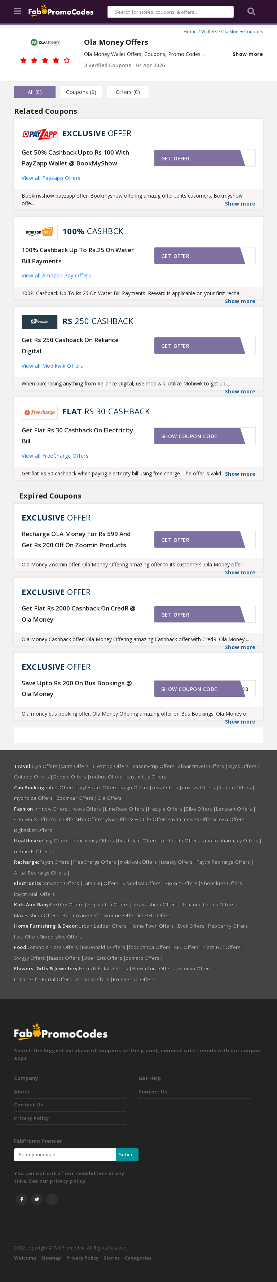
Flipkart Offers (182, 883)
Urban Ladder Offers (104, 926)
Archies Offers (94, 979)
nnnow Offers (53, 809)
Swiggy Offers (31, 958)
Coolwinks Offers (33, 819)
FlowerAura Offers (155, 968)
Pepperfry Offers (229, 926)
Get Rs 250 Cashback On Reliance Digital (70, 345)
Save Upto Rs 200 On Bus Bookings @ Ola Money (77, 688)
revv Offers (167, 787)
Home (190, 31)
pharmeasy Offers (95, 840)
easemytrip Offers (156, 766)
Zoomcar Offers (77, 798)
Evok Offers (193, 926)
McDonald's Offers (105, 947)
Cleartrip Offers (113, 766)
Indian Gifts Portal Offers (44, 979)
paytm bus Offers (146, 776)
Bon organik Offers (84, 915)
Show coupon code (189, 436)
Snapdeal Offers (143, 883)
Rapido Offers (237, 787)
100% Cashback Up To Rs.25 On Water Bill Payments (78, 255)
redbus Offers (108, 776)
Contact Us (28, 1104)
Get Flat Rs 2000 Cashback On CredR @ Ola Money (79, 613)
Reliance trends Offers (209, 904)
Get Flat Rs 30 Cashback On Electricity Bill (77, 435)
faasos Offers (66, 958)
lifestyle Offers (167, 809)
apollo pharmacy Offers (232, 840)
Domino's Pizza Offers (54, 947)
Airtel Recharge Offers (42, 872)
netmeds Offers (34, 851)
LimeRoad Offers (126, 809)
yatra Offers (77, 766)
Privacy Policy (31, 1118)
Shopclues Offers (221, 883)
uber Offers (63, 787)
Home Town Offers (154, 926)
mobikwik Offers (140, 862)
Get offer (175, 158)
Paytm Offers (56, 862)
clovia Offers (230, 819)
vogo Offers (136, 787)
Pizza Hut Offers (223, 947)
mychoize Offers (35, 798)
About (22, 1091)
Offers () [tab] (128, 92)
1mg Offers (57, 840)
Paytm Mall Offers (34, 894)
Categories (138, 1258)
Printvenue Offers (134, 979)
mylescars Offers (99, 787)
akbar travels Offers (203, 766)
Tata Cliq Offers (102, 883)
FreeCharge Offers (96, 862)
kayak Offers (244, 766)
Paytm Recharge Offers (225, 862)
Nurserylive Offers (61, 936)
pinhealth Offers (182, 840)
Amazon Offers (63, 883)
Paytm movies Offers (191, 819)
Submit (127, 1154)
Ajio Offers (65, 819)
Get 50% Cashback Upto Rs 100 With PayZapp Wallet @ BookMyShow (75, 158)
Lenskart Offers (236, 809)
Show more (248, 54)
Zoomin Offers (197, 968)
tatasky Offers (179, 862)
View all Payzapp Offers (51, 177)
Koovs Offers (88, 809)
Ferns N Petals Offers (105, 968)
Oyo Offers (46, 766)
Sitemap (51, 1258)
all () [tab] (35, 92)
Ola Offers (111, 798)
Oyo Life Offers (150, 819)
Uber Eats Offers (105, 958)
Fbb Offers (90, 819)
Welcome (25, 1258)
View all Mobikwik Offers (52, 365)
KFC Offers (188, 947)
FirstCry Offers (68, 904)
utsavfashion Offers (157, 904)
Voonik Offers (122, 915)
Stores (112, 1258)
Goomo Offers (71, 776)
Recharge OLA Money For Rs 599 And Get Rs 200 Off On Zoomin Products (76, 539)
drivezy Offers (200, 787)
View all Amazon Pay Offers (56, 275)
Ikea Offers (27, 936)
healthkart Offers (140, 840)
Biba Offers (201, 809)
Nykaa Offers (117, 819)
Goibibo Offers (33, 776)
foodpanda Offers (151, 947)
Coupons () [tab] (81, 92)
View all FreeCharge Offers (55, 455)
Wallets (209, 31)
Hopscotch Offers (109, 904)
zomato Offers (144, 958)
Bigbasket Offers (33, 830)
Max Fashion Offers (38, 915)
